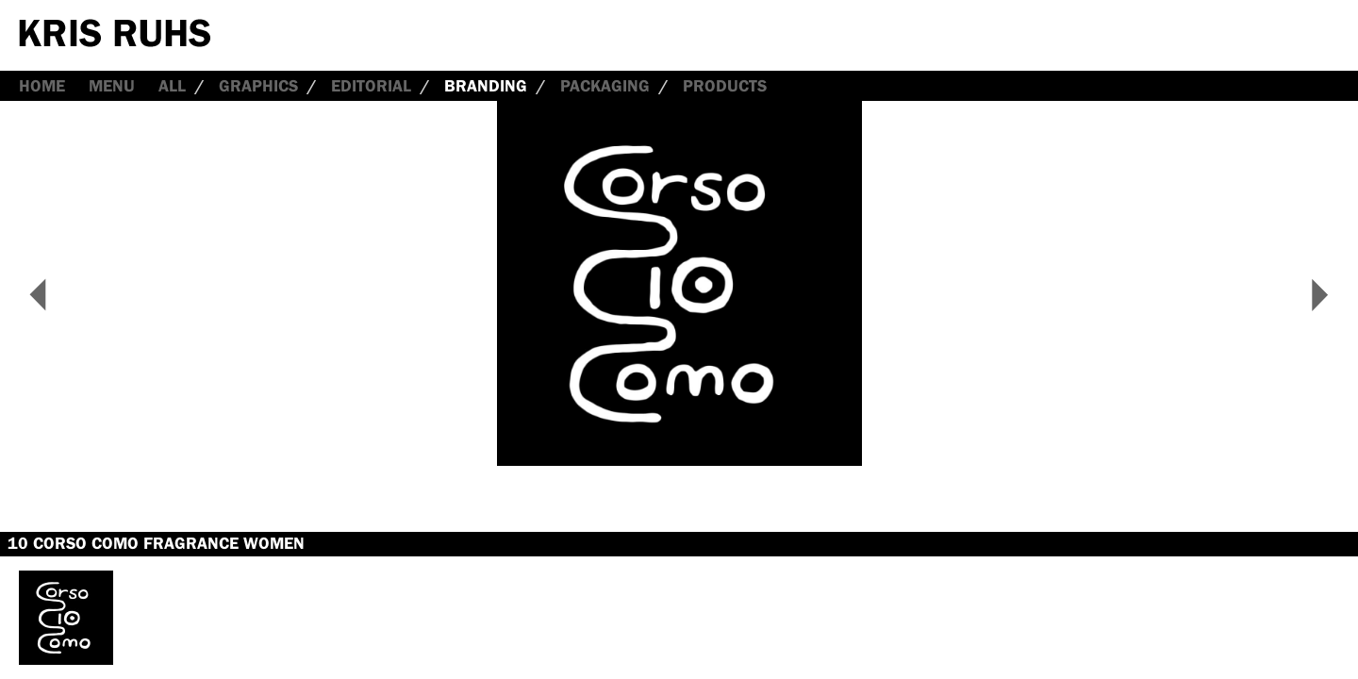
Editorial (371, 85)
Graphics (258, 85)
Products (725, 85)
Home (42, 85)
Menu (112, 85)
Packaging (605, 85)
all (172, 85)
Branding (485, 85)
